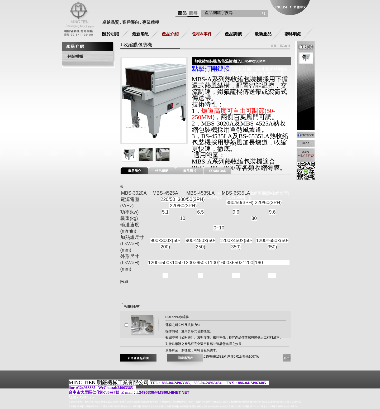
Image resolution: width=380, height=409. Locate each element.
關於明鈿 (110, 34)
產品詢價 (233, 34)
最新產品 (263, 34)
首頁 (273, 45)
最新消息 (140, 34)
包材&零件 (202, 34)
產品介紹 (170, 34)
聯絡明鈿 (292, 34)
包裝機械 (75, 56)
